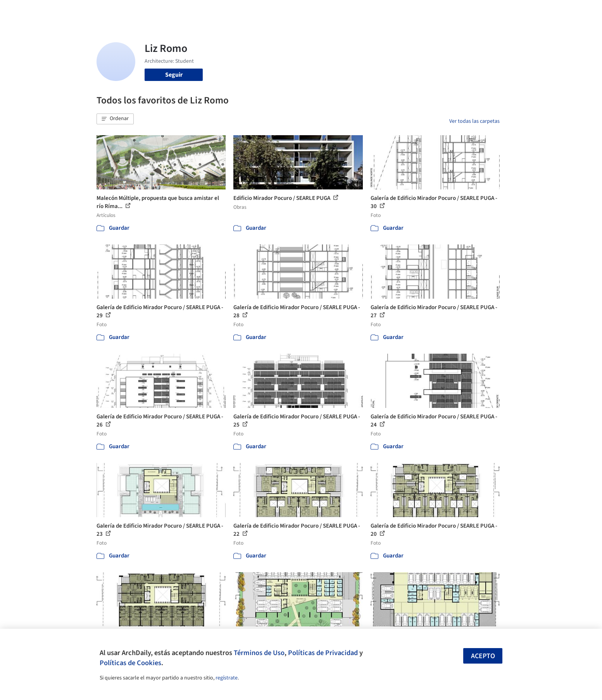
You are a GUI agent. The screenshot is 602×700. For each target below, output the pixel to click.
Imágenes (296, 11)
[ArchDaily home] (68, 11)
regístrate (227, 678)
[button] (115, 119)
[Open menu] (534, 11)
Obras (269, 11)
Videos (402, 11)
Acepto (483, 656)
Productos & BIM (337, 11)
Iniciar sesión (444, 11)
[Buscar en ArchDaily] (177, 10)
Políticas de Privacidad (323, 653)
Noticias (376, 11)
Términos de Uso (259, 653)
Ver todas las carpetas (474, 121)
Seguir (174, 75)
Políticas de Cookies (130, 663)
